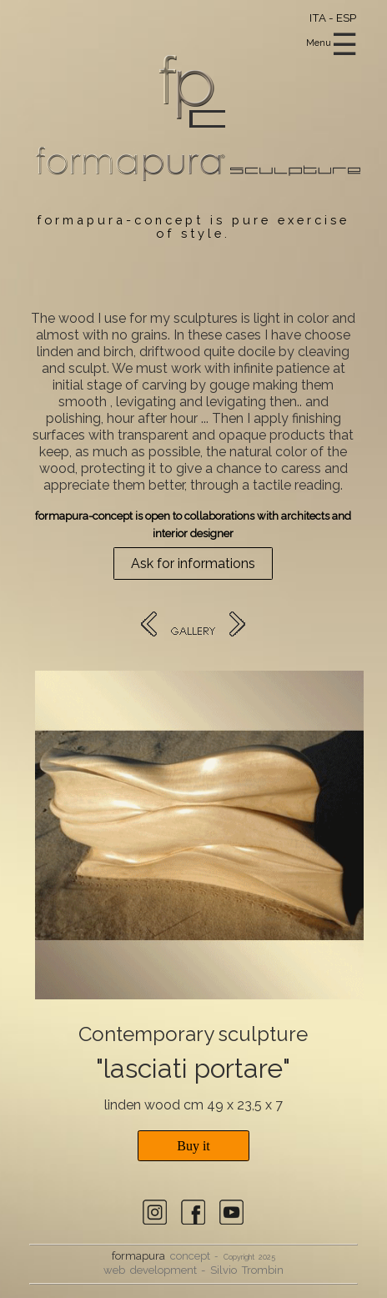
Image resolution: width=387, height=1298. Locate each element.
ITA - (322, 17)
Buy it (193, 1146)
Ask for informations (193, 563)
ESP (346, 17)
